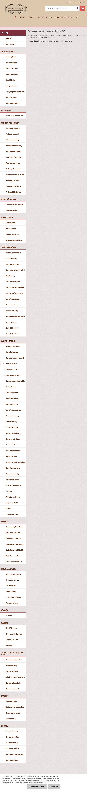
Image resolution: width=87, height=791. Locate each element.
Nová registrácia (80, 2)
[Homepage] (15, 17)
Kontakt (22, 17)
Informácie (31, 17)
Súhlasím (53, 786)
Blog (76, 17)
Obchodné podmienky (45, 17)
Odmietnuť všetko (36, 786)
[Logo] (15, 8)
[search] (76, 8)
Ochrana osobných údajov (63, 17)
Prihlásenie (71, 2)
